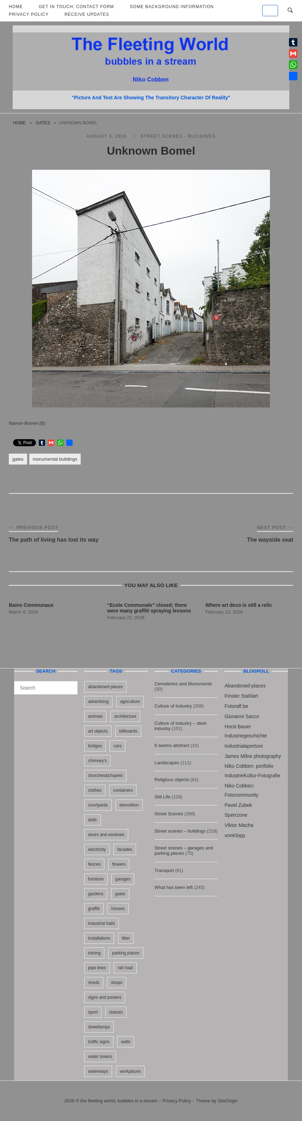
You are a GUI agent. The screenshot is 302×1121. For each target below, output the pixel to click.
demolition (129, 805)
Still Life (162, 796)
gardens (95, 893)
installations (99, 938)
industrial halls (101, 923)
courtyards (98, 805)
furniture (96, 879)
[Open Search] (290, 10)
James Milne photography (252, 756)
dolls (92, 819)
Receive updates (86, 14)
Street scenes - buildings (178, 136)
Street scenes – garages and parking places (183, 850)
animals (95, 716)
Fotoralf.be (236, 706)
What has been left (173, 887)
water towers (100, 1056)
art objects (97, 731)
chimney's (97, 760)
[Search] (69, 684)
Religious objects (171, 779)
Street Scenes (168, 813)
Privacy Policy (29, 14)
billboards (128, 731)
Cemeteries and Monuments (183, 683)
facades (124, 849)
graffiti (93, 908)
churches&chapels (105, 775)
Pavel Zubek (238, 805)
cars (117, 745)
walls (125, 1041)
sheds (93, 982)
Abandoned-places (245, 686)
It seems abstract (171, 745)
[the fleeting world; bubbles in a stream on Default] (270, 10)
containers (122, 790)
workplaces (130, 1071)
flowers (118, 864)
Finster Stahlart (241, 696)
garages (122, 879)
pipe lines (97, 967)
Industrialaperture (243, 746)
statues (116, 1012)
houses (118, 908)
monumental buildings (55, 459)
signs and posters (104, 997)
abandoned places (105, 686)
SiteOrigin (228, 1100)
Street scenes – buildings (179, 831)
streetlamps (99, 1027)
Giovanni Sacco (241, 716)
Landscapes (166, 762)
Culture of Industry (173, 706)
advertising (98, 701)
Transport (164, 870)
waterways (98, 1071)
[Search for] (46, 688)
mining (94, 953)
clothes (94, 790)
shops (116, 982)
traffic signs (98, 1041)
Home (19, 122)
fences (94, 864)
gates (43, 122)
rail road (125, 967)
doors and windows (106, 834)
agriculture (130, 701)
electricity (97, 849)
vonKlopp (234, 835)
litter (126, 938)
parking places (125, 953)
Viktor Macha (238, 825)
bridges (95, 745)
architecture (125, 716)
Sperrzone (235, 815)
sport (93, 1012)
